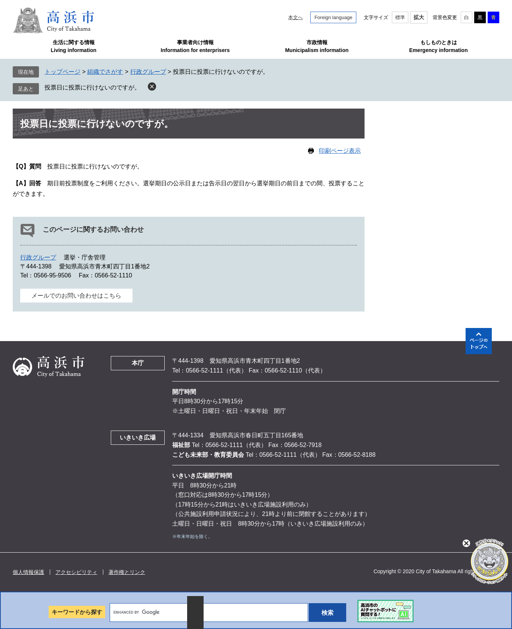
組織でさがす (105, 72)
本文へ (295, 17)
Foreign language (333, 17)
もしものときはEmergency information (438, 46)
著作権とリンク (127, 572)
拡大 (419, 17)
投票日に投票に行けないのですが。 (92, 87)
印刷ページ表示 (340, 151)
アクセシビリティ (76, 572)
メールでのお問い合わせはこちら (76, 295)
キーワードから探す (77, 612)
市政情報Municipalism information (317, 46)
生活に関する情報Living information (73, 46)
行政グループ (148, 72)
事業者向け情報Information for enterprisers (195, 46)
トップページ (62, 72)
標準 (400, 17)
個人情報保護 (28, 572)
